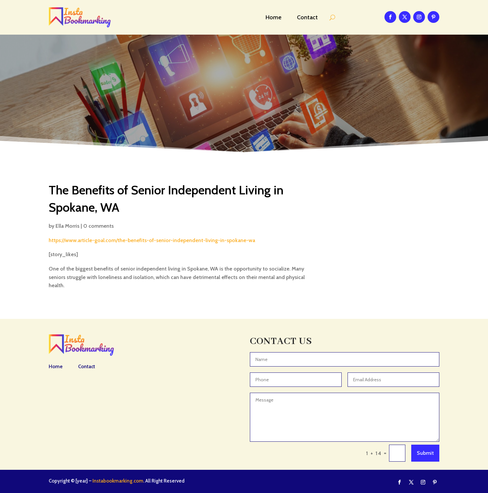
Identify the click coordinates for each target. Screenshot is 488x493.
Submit (425, 453)
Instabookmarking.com (117, 481)
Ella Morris (67, 226)
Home (274, 17)
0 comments (98, 226)
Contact (307, 17)
